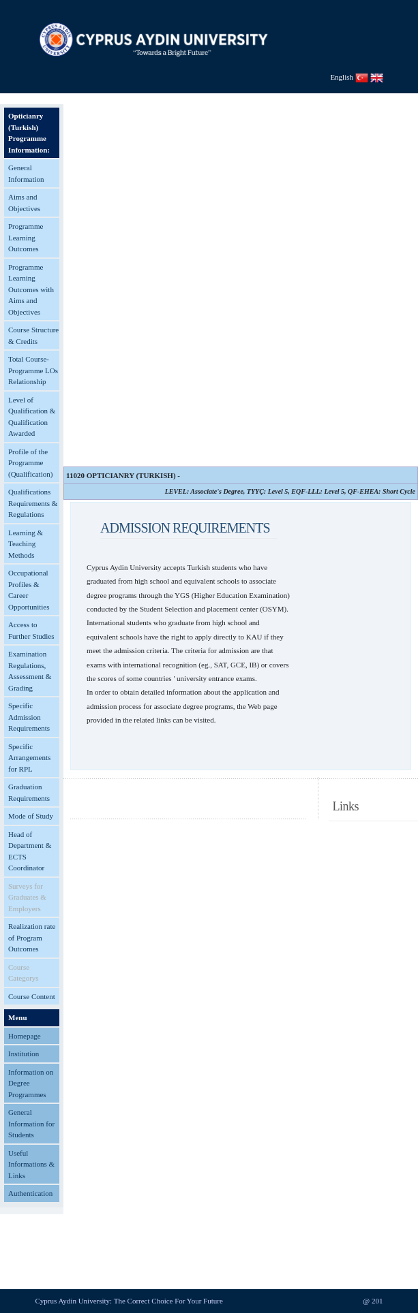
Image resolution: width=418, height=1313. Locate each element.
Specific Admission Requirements (29, 716)
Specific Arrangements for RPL (29, 757)
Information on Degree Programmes (30, 1083)
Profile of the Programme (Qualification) (30, 462)
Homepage (24, 1036)
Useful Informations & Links (31, 1164)
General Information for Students (31, 1123)
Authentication (30, 1193)
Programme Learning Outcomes (25, 237)
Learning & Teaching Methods (25, 543)
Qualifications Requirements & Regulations (32, 503)
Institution (23, 1053)
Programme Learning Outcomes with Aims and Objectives (31, 289)
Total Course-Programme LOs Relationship (33, 370)
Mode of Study (30, 816)
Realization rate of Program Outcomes (31, 937)
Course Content (31, 996)
